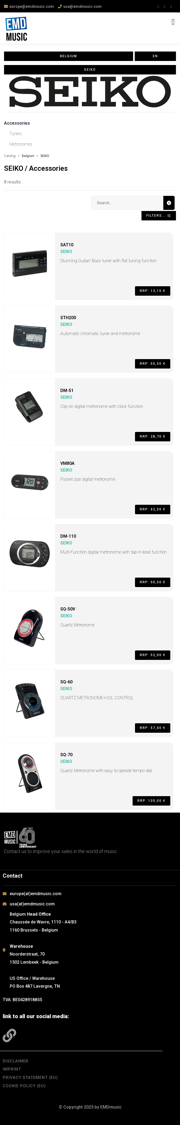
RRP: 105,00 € (151, 801)
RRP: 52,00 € (152, 655)
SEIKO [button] (90, 69)
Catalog (10, 156)
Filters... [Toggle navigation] (158, 215)
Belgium (28, 156)
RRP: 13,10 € (152, 291)
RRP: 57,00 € (152, 728)
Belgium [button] (68, 56)
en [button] (155, 56)
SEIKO (44, 156)
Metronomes (20, 144)
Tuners (15, 133)
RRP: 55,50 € (152, 364)
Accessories (17, 123)
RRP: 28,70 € (152, 436)
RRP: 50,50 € (152, 582)
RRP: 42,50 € (152, 509)
